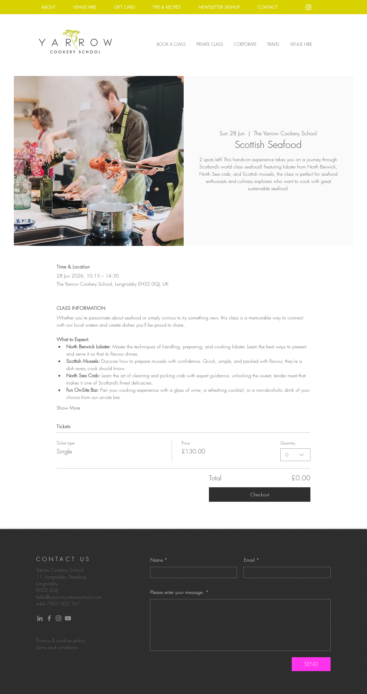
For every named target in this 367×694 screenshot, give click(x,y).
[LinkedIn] (40, 618)
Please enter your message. (177, 592)
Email (249, 559)
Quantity (287, 443)
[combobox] (295, 454)
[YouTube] (68, 618)
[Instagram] (308, 7)
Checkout (259, 494)
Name (156, 559)
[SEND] (311, 664)
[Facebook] (49, 618)
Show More (68, 407)
